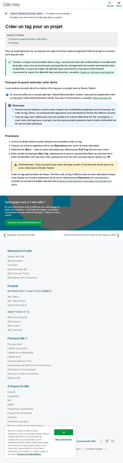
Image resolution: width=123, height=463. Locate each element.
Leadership (13, 396)
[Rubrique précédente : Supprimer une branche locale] (31, 235)
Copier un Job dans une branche (97, 72)
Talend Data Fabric (17, 305)
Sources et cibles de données (23, 373)
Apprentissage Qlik (17, 269)
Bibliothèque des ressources (22, 277)
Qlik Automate (14, 330)
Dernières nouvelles (17, 421)
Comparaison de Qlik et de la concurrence (29, 365)
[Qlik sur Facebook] (112, 441)
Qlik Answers (14, 321)
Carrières (12, 417)
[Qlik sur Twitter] (101, 441)
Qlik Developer (15, 260)
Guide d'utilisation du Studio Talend (26, 13)
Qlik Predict (13, 325)
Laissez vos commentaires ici (24, 222)
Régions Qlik (13, 378)
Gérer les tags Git (102, 98)
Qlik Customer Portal (18, 273)
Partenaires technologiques (21, 369)
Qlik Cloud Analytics (17, 317)
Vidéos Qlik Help (16, 256)
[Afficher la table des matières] (6, 13)
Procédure (14, 42)
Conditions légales (94, 449)
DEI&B (10, 404)
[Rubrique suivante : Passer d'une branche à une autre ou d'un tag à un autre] (92, 235)
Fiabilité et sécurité (17, 348)
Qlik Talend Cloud (16, 301)
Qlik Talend (13, 296)
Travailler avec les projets (58, 13)
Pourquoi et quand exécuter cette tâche (28, 39)
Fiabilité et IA (14, 357)
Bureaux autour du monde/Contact (25, 425)
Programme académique (20, 409)
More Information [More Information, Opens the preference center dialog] (63, 439)
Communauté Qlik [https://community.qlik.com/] (85, 441)
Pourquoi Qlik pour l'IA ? (19, 361)
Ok (63, 432)
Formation (12, 265)
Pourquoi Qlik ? (15, 344)
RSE (9, 400)
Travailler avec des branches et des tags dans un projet (35, 17)
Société (11, 392)
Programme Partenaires (19, 413)
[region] (40, 442)
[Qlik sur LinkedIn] (107, 441)
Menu (119, 6)
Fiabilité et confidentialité (20, 352)
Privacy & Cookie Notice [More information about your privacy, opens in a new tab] (29, 454)
